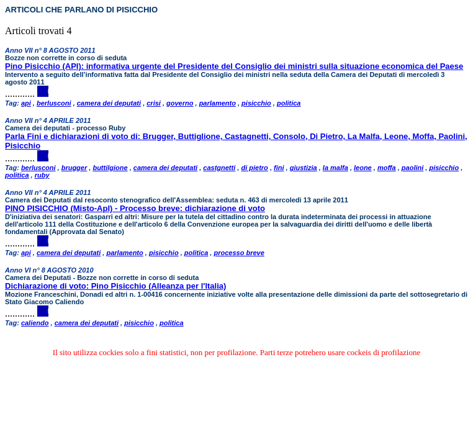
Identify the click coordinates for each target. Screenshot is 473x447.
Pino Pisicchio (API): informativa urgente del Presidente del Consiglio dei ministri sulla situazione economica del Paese (234, 66)
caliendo (35, 323)
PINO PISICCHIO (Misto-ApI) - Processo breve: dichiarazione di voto (135, 208)
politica (289, 103)
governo (179, 103)
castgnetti (219, 167)
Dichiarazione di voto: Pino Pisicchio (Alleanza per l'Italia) (115, 286)
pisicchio (256, 103)
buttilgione (109, 167)
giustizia (303, 167)
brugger (74, 167)
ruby (42, 175)
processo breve (239, 252)
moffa (386, 167)
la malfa (335, 167)
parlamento (217, 103)
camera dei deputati (109, 103)
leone (363, 167)
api (26, 103)
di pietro (254, 167)
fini (279, 167)
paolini (412, 167)
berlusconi (54, 103)
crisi (153, 103)
